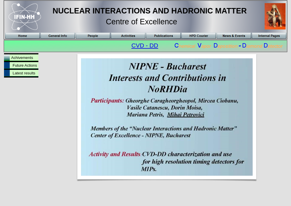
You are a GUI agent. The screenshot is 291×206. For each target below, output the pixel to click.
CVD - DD (144, 45)
